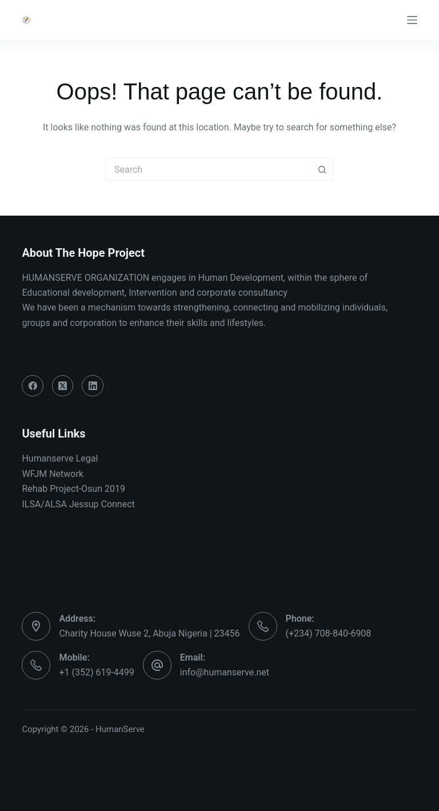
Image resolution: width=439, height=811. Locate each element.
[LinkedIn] (92, 386)
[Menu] (412, 20)
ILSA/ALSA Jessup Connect (78, 504)
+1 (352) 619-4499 (96, 672)
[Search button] (322, 169)
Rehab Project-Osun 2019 (73, 488)
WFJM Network (52, 473)
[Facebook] (32, 386)
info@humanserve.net (224, 672)
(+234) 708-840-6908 (329, 633)
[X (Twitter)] (63, 386)
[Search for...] (208, 169)
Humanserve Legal (60, 458)
